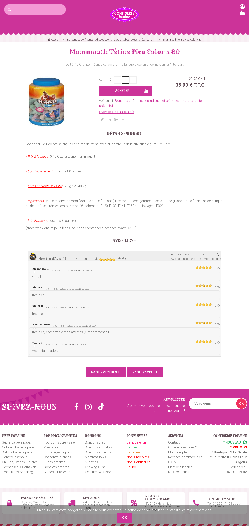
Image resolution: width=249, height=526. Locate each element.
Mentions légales (180, 467)
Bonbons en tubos (98, 452)
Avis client (124, 241)
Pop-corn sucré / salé (59, 442)
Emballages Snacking (17, 472)
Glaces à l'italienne (57, 472)
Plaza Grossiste (235, 472)
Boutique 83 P (223, 457)
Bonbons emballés (98, 447)
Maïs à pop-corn (55, 447)
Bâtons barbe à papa (17, 452)
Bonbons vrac (95, 442)
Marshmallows (95, 457)
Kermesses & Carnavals (19, 467)
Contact (174, 442)
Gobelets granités (56, 467)
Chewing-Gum (95, 467)
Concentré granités (57, 457)
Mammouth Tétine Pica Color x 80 (124, 52)
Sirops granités (54, 462)
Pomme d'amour (14, 457)
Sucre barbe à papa (16, 442)
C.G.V (172, 462)
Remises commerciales (185, 457)
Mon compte (177, 452)
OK (241, 403)
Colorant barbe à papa (18, 447)
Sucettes (91, 462)
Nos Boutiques (178, 472)
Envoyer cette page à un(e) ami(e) (116, 111)
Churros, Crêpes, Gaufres (20, 462)
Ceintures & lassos (98, 472)
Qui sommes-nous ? (182, 447)
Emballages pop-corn (59, 452)
